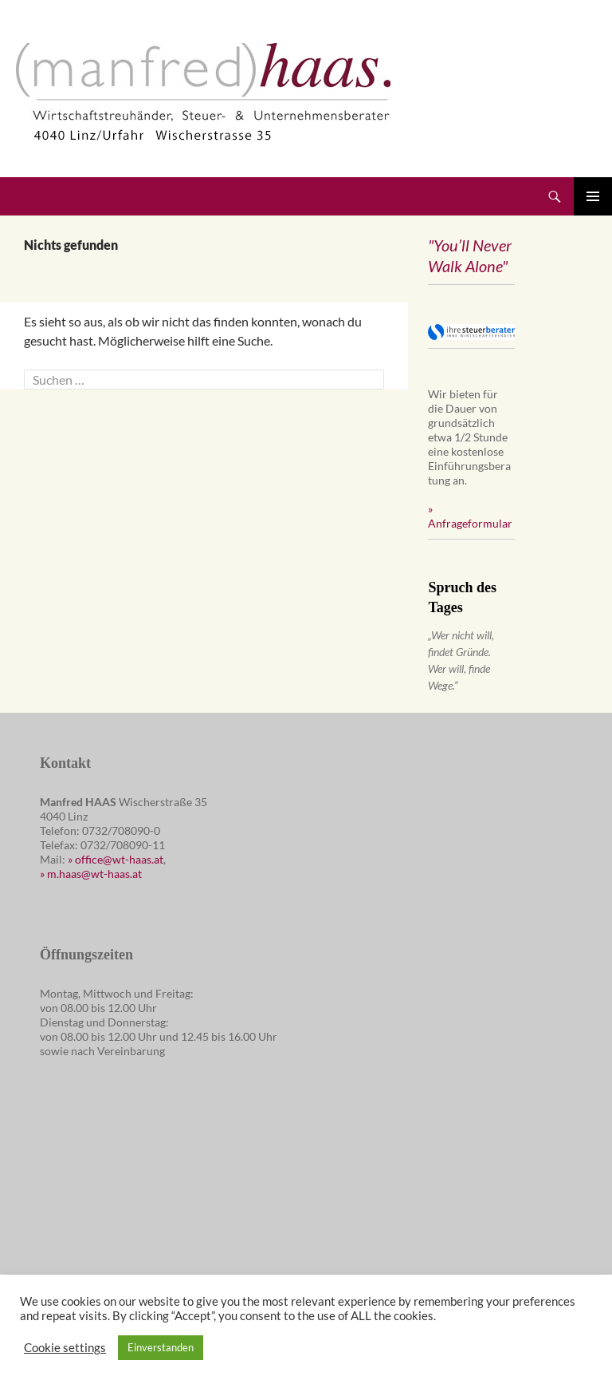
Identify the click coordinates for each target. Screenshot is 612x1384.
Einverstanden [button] (161, 1347)
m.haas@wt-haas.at (94, 873)
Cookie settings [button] (65, 1347)
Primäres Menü (593, 196)
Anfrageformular (470, 523)
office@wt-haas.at (119, 859)
